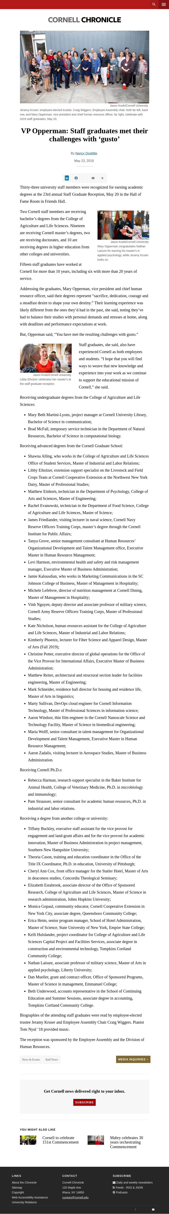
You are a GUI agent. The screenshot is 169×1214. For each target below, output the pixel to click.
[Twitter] (144, 1210)
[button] (123, 225)
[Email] (153, 1210)
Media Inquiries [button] (133, 1059)
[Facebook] (135, 1210)
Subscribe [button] (84, 1102)
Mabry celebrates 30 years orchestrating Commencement (126, 1142)
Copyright (18, 1192)
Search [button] (154, 4)
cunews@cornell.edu (75, 1197)
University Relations (24, 1202)
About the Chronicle (24, 1182)
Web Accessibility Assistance (30, 1197)
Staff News (51, 1059)
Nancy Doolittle (86, 153)
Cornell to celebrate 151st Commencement (60, 1140)
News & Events (31, 1059)
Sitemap (17, 1187)
